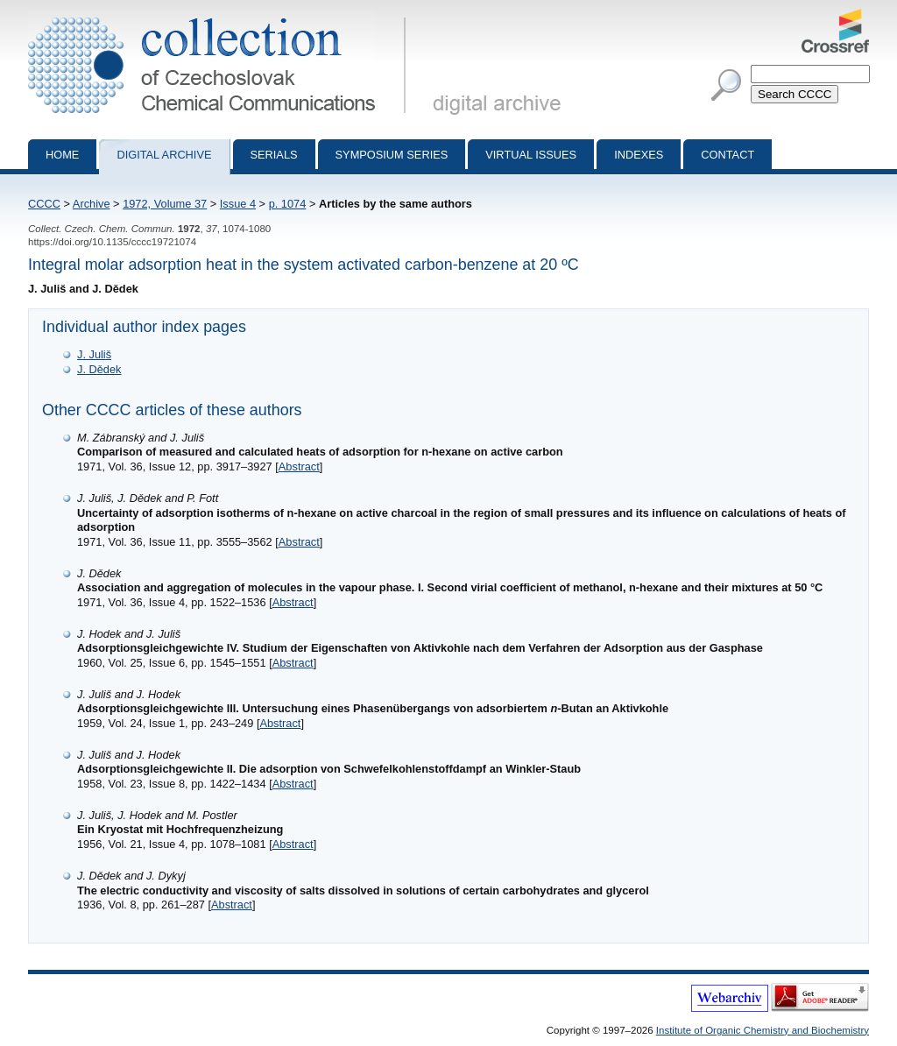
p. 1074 (288, 203)
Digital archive (164, 154)
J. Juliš (94, 354)
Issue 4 (238, 203)
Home (62, 154)
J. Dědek (99, 369)
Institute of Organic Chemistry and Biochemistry (762, 1030)
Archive (91, 203)
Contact (727, 154)
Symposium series (391, 154)
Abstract (299, 466)
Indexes (638, 154)
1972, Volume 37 (165, 203)
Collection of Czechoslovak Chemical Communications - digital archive (220, 16)
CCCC (44, 203)
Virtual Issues (530, 154)
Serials (274, 154)
